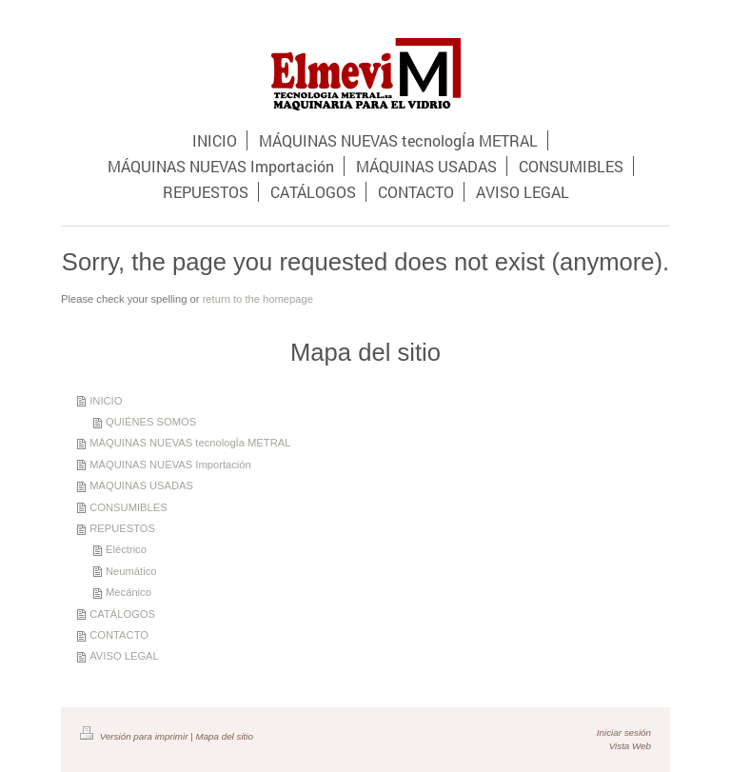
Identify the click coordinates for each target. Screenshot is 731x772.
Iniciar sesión (624, 732)
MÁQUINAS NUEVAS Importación (170, 464)
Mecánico (128, 592)
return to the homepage (258, 299)
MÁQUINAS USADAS (141, 485)
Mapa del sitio (223, 736)
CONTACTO (118, 635)
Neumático (131, 571)
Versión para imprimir (135, 736)
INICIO (105, 400)
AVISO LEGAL (124, 656)
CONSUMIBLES (128, 507)
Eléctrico (126, 549)
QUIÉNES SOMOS (151, 421)
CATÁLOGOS (122, 614)
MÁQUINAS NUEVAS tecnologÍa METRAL (189, 442)
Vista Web (630, 746)
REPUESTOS (122, 528)
